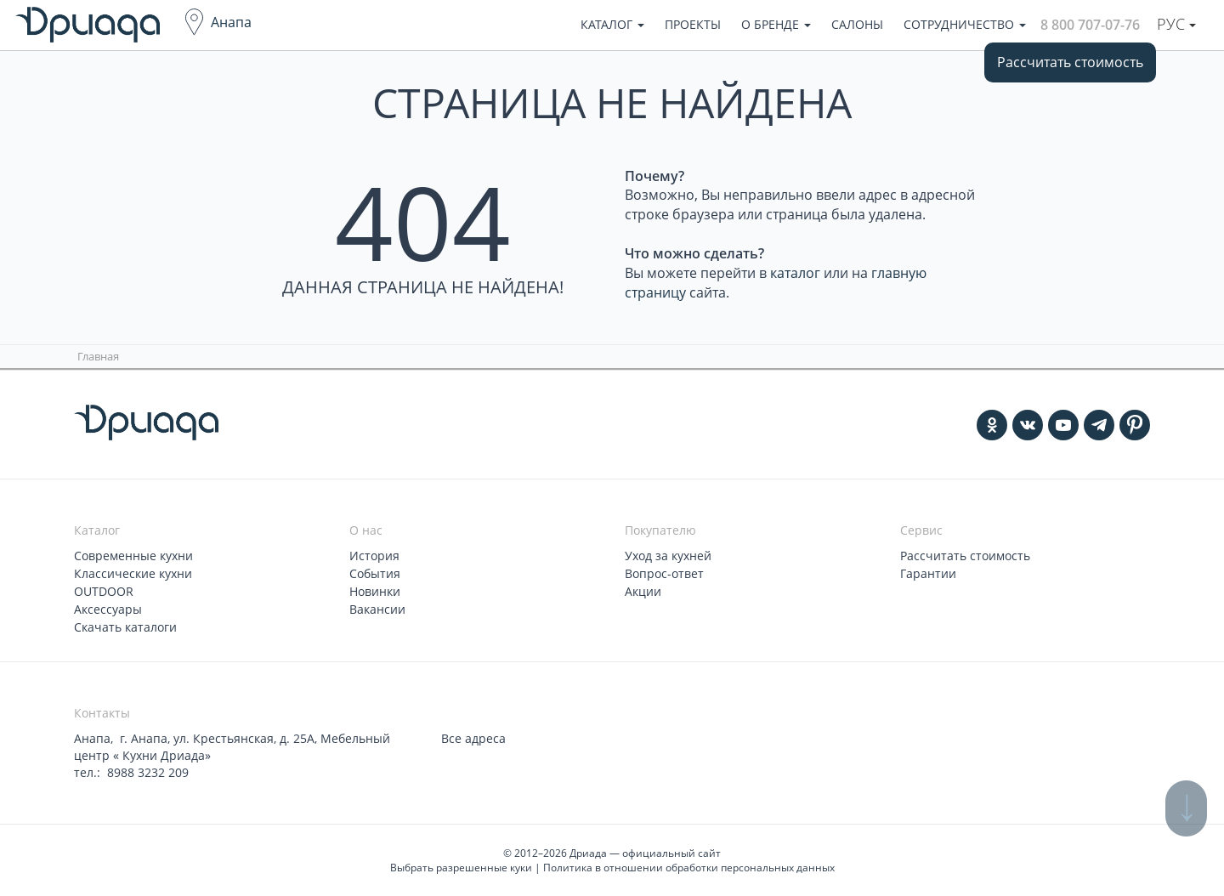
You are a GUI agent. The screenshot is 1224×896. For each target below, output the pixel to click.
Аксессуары (108, 609)
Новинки (374, 591)
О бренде (776, 24)
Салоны (857, 24)
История (374, 555)
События (374, 573)
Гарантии (928, 573)
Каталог (612, 24)
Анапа (231, 22)
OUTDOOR (103, 591)
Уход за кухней (668, 555)
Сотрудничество (965, 24)
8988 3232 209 (148, 772)
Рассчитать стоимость (1070, 62)
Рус (1176, 24)
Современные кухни (133, 555)
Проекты (693, 24)
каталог (795, 273)
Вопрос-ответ (664, 573)
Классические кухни (133, 573)
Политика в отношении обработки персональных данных (689, 867)
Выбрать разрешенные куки (461, 867)
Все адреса (473, 738)
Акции (643, 591)
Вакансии (377, 609)
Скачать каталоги (125, 627)
